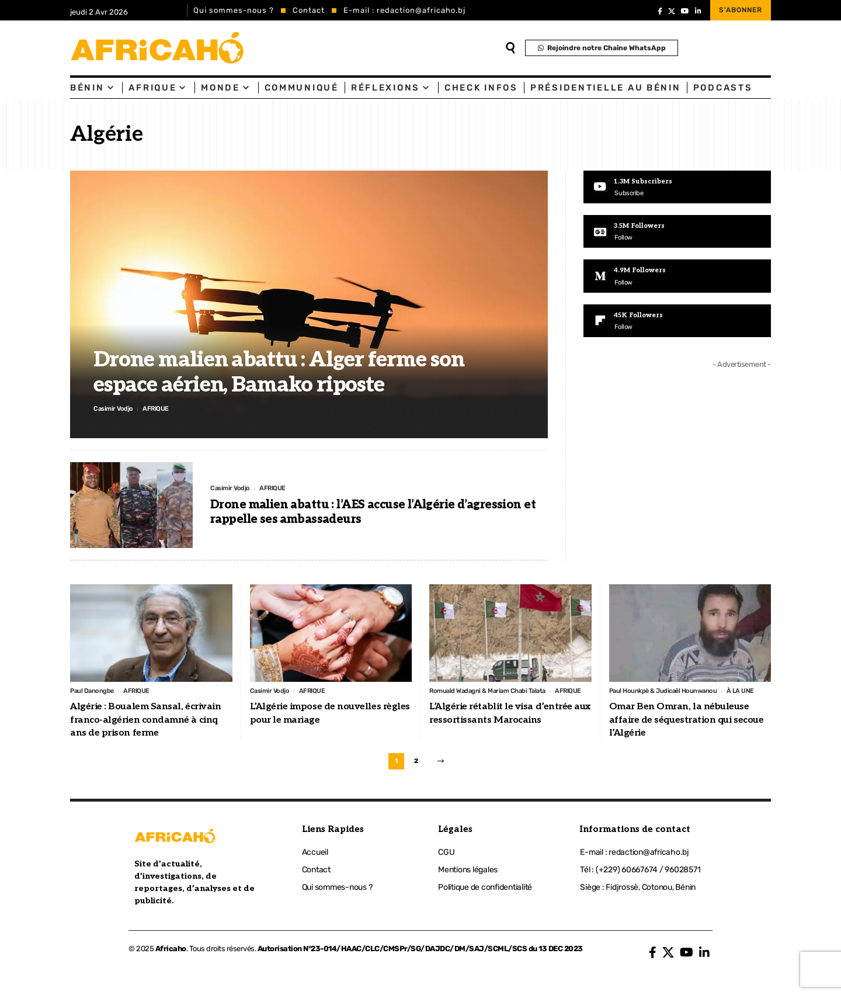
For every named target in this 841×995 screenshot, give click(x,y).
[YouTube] (685, 11)
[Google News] (677, 232)
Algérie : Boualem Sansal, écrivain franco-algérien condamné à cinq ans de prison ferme (145, 721)
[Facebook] (660, 11)
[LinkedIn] (698, 11)
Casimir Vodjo (116, 408)
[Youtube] (677, 187)
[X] (671, 11)
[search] (510, 48)
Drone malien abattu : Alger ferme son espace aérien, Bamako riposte (278, 370)
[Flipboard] (677, 324)
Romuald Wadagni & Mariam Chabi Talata (496, 691)
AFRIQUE (164, 408)
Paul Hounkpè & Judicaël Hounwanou (672, 691)
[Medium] (677, 278)
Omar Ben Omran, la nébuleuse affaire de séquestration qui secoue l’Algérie (686, 735)
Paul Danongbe (95, 691)
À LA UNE (625, 705)
